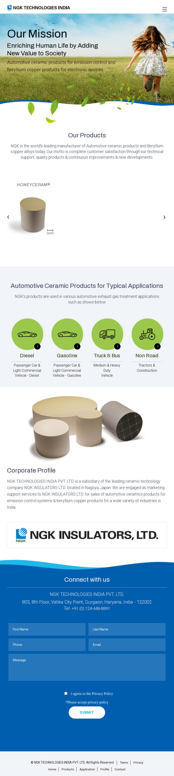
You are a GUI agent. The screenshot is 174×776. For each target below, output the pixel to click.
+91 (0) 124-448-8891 (91, 606)
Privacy (139, 760)
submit (87, 710)
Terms (123, 760)
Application (87, 767)
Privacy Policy (102, 691)
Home (51, 767)
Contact (121, 767)
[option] (87, 213)
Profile (105, 767)
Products (67, 767)
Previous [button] (8, 216)
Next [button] (164, 216)
